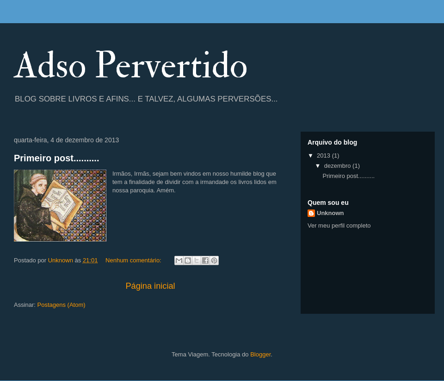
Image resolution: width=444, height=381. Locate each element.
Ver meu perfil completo (339, 225)
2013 (324, 155)
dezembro (338, 165)
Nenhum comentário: (134, 260)
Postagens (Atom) (61, 304)
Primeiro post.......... (56, 158)
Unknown (330, 213)
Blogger (260, 354)
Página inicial (150, 286)
